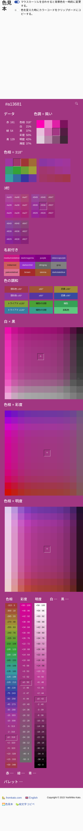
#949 (35, 197)
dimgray (43, 265)
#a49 (9, 197)
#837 (24, 231)
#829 (9, 239)
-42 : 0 (40, 764)
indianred (11, 265)
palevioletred (12, 272)
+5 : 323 (11, 748)
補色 (66, 303)
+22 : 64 (41, 654)
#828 (17, 239)
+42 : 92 (26, 616)
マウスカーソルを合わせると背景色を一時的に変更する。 (51, 3)
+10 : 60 (26, 660)
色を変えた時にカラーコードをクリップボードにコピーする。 (51, 12)
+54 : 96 (41, 610)
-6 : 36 (40, 715)
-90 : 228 (11, 688)
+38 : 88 (26, 622)
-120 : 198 (11, 677)
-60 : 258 (11, 698)
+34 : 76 (41, 638)
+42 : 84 (41, 627)
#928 (43, 213)
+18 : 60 (41, 660)
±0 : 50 (26, 682)
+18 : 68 (26, 649)
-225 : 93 (11, 638)
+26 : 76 (26, 638)
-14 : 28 (40, 726)
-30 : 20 (26, 732)
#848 (17, 223)
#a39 (9, 205)
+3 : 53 (26, 671)
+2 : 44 (40, 693)
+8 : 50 (40, 677)
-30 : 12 (40, 748)
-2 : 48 (26, 688)
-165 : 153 (11, 660)
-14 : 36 (26, 709)
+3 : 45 (40, 688)
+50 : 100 (25, 605)
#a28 (17, 213)
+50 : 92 (41, 616)
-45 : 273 (11, 704)
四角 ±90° (65, 289)
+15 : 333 (11, 759)
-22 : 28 (26, 720)
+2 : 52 (26, 677)
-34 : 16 (26, 737)
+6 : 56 (26, 665)
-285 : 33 (11, 616)
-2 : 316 (11, 732)
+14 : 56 (41, 665)
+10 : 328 (11, 753)
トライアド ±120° (16, 303)
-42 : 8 (26, 748)
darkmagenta (27, 258)
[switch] (17, 2)
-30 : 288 (11, 709)
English (31, 797)
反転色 (66, 310)
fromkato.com (12, 797)
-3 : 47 (26, 693)
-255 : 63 (11, 627)
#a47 (24, 197)
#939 (35, 205)
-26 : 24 (26, 726)
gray (59, 265)
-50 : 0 (26, 759)
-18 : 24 (40, 732)
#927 (50, 213)
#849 (9, 223)
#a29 (9, 213)
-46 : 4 (26, 753)
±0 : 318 (11, 737)
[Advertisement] (39, 58)
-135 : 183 (11, 671)
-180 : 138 (11, 654)
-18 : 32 (26, 715)
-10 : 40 (26, 704)
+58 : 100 (40, 605)
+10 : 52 (41, 671)
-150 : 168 (11, 665)
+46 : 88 (41, 622)
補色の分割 (41, 303)
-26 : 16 (40, 743)
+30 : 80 (26, 633)
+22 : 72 (26, 644)
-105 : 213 (11, 682)
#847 (24, 223)
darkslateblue (58, 272)
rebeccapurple (59, 258)
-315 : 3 (11, 605)
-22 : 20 (40, 737)
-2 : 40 (40, 704)
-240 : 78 (11, 633)
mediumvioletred (12, 258)
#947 (50, 197)
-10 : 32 (40, 720)
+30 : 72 (41, 644)
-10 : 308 (11, 720)
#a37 (24, 205)
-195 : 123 (11, 649)
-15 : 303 (11, 715)
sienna (43, 272)
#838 (17, 231)
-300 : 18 (11, 610)
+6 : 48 (40, 682)
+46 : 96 (26, 610)
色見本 (7, 804)
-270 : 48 (11, 622)
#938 (43, 205)
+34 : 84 (26, 627)
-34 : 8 (40, 753)
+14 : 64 (26, 654)
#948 (43, 197)
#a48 (17, 197)
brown (27, 272)
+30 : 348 (11, 764)
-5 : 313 (11, 726)
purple (43, 258)
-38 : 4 (40, 759)
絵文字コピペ (25, 804)
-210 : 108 (11, 644)
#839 (9, 231)
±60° (41, 289)
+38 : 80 (41, 633)
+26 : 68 (41, 649)
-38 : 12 (26, 743)
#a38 (17, 205)
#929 (35, 213)
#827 (24, 239)
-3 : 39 (40, 709)
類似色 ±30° (16, 289)
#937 (50, 205)
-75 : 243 (11, 693)
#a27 (24, 213)
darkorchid (27, 265)
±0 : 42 (40, 698)
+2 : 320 (11, 743)
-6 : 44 (26, 698)
